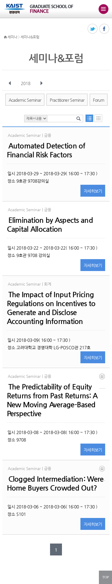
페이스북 (104, 29)
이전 (9, 83)
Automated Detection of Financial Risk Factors (46, 150)
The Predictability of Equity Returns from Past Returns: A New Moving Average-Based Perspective (52, 400)
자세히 (93, 191)
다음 (41, 83)
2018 (26, 83)
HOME (5, 37)
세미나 (12, 37)
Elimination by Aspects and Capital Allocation (50, 224)
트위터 (93, 29)
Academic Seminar (25, 100)
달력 (98, 118)
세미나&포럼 (30, 37)
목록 (89, 118)
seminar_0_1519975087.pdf (102, 381)
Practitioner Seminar (67, 100)
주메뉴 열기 (103, 9)
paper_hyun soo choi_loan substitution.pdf (102, 473)
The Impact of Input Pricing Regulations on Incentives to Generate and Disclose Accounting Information (51, 307)
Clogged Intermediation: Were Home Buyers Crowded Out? (55, 483)
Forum (98, 100)
